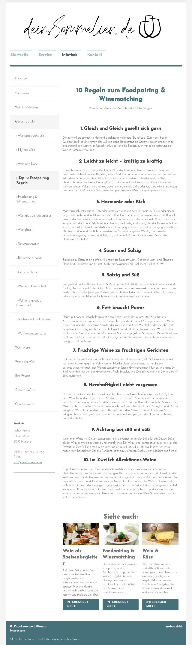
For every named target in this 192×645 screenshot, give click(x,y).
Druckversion (22, 626)
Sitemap (41, 626)
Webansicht (173, 626)
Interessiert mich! (77, 604)
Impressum (17, 630)
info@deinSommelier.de (28, 462)
